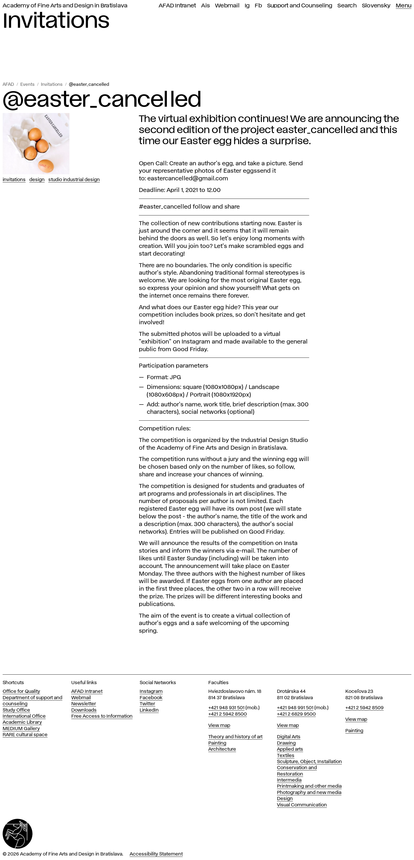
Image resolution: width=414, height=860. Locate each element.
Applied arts (290, 749)
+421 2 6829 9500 (296, 714)
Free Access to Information (102, 716)
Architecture (222, 749)
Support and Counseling (299, 5)
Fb (258, 5)
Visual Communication (302, 805)
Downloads (84, 710)
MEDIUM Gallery (21, 729)
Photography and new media (309, 793)
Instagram (151, 691)
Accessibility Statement (156, 854)
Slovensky (376, 5)
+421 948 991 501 (295, 708)
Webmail (227, 5)
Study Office (16, 710)
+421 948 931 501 (226, 708)
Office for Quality (21, 691)
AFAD (8, 85)
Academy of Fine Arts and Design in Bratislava (65, 5)
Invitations (52, 85)
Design (37, 180)
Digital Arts (288, 737)
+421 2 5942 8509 (364, 708)
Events (27, 85)
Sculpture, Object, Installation (309, 762)
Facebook (151, 698)
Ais (205, 5)
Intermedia (289, 780)
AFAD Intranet (177, 5)
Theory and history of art (235, 737)
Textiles (285, 756)
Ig (247, 5)
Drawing (286, 743)
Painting (217, 743)
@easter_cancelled (89, 85)
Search (347, 5)
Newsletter (83, 704)
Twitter (147, 704)
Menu (403, 5)
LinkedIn (149, 710)
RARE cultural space (25, 735)
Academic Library (22, 722)
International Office (24, 716)
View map (219, 725)
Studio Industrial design (74, 180)
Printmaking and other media (309, 786)
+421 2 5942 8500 (227, 714)
